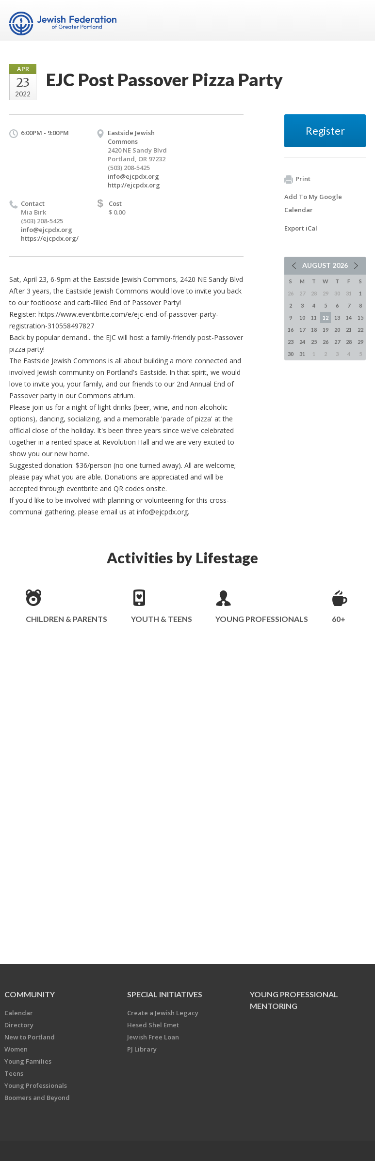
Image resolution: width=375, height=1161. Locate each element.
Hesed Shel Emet (153, 1025)
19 (325, 329)
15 (360, 317)
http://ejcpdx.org (134, 185)
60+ (338, 618)
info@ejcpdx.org (133, 176)
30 (290, 354)
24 (302, 342)
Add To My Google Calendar (313, 203)
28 (349, 342)
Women (16, 1049)
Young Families (27, 1061)
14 (349, 317)
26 (325, 342)
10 (302, 317)
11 (314, 317)
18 (314, 329)
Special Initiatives (164, 994)
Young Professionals (261, 618)
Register (325, 130)
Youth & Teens (161, 618)
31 (302, 354)
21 (349, 329)
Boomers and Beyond (37, 1097)
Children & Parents (66, 618)
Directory (18, 1025)
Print (297, 179)
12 (325, 317)
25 (314, 342)
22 (360, 329)
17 (302, 329)
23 (290, 342)
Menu (354, 20)
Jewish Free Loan (153, 1037)
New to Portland (29, 1037)
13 (337, 317)
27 (337, 342)
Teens (13, 1073)
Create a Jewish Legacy (162, 1012)
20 (337, 329)
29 (360, 342)
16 (290, 329)
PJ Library (142, 1049)
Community (29, 994)
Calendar (18, 1012)
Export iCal (300, 228)
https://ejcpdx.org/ (50, 238)
